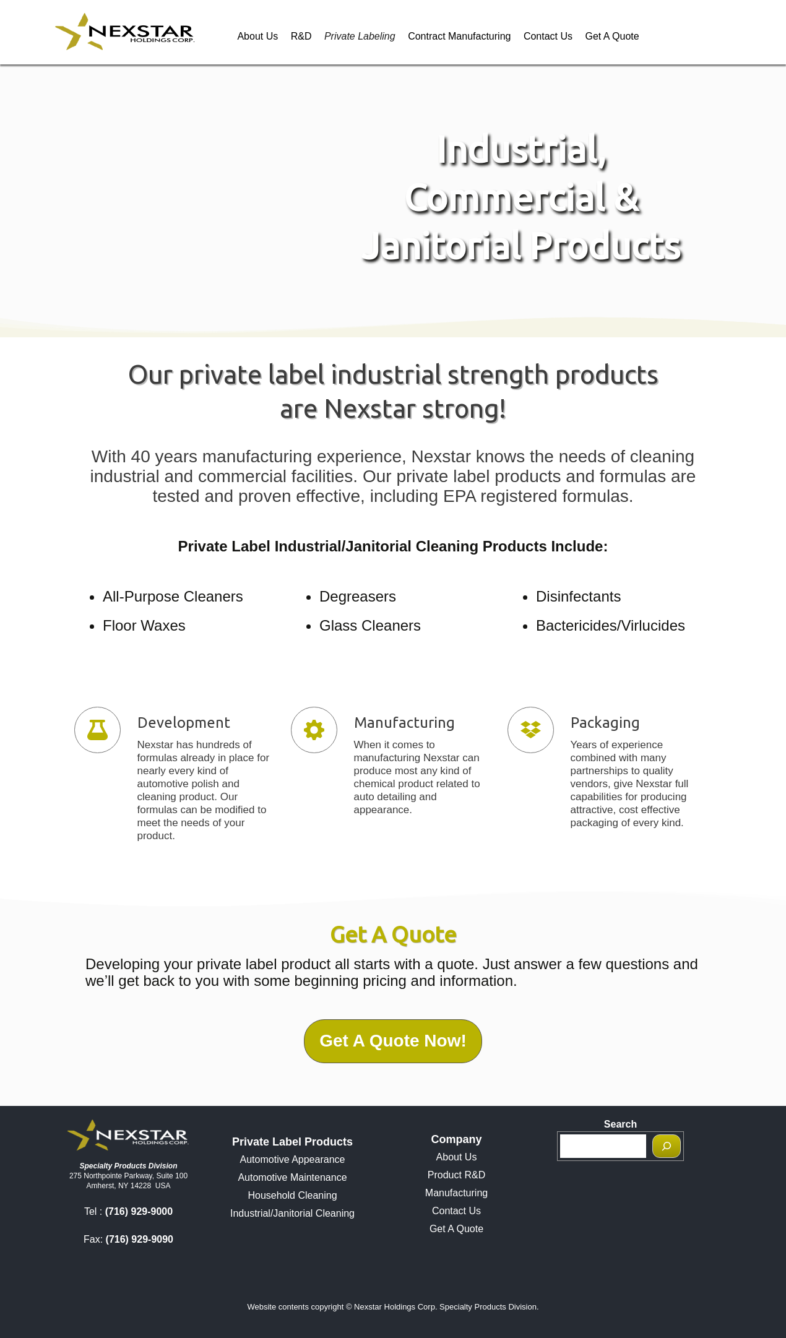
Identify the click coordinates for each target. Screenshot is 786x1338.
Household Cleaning (292, 1195)
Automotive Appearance (292, 1159)
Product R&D (456, 1175)
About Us (257, 36)
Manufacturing (456, 1193)
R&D (301, 36)
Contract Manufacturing (459, 36)
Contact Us (548, 36)
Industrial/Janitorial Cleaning (292, 1213)
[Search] (666, 1146)
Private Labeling (359, 36)
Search (620, 1124)
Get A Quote (612, 36)
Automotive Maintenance (292, 1177)
